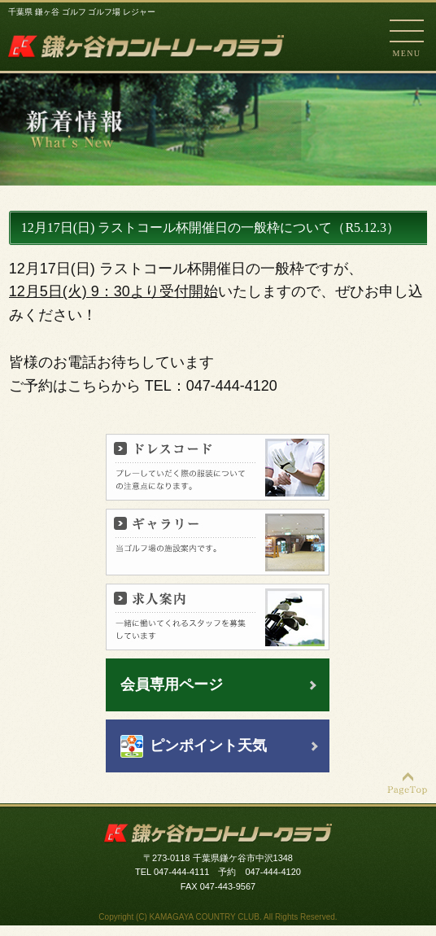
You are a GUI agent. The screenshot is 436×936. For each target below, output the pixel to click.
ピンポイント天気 (208, 745)
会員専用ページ (171, 684)
